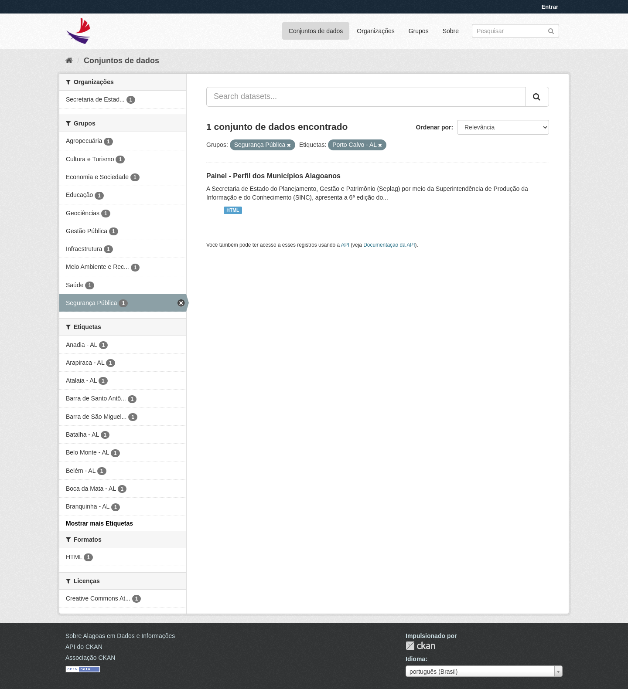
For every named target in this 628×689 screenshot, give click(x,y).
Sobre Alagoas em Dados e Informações (120, 635)
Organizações (375, 30)
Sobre (451, 30)
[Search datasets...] (366, 97)
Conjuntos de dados (316, 30)
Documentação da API (389, 245)
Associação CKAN (90, 657)
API (345, 245)
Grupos (419, 30)
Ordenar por (433, 127)
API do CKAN (83, 646)
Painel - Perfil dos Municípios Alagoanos (273, 176)
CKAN (420, 645)
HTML (232, 210)
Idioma (415, 658)
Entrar (550, 6)
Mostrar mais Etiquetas (99, 523)
